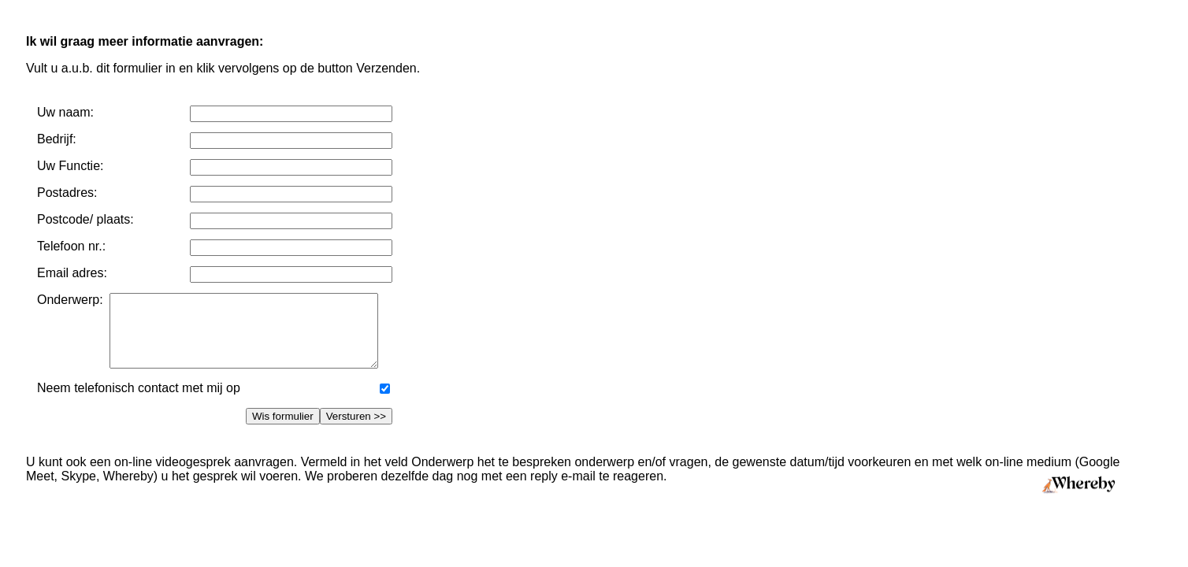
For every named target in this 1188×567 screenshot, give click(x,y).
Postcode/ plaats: (85, 219)
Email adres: (72, 273)
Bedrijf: (56, 139)
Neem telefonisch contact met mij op (138, 402)
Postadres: (67, 192)
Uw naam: (65, 112)
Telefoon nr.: (71, 246)
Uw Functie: (70, 165)
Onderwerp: (73, 299)
